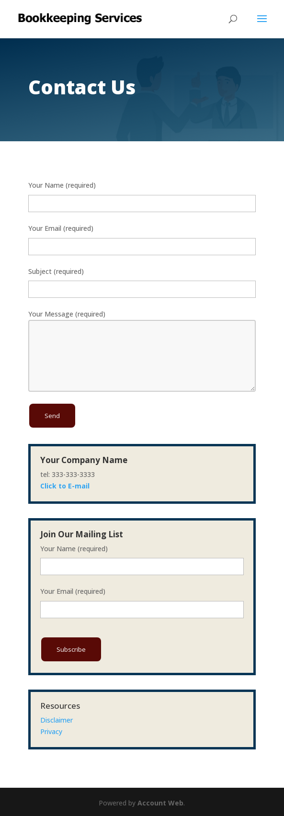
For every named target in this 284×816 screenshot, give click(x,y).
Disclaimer (56, 720)
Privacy (51, 731)
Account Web (160, 802)
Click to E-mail (65, 485)
